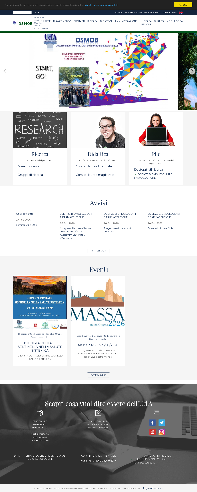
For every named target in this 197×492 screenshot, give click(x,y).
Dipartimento (62, 21)
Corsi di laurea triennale (94, 166)
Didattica (106, 21)
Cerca (36, 12)
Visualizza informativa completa (101, 4)
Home (47, 21)
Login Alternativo (153, 488)
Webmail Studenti (152, 12)
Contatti (79, 21)
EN (181, 12)
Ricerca (92, 21)
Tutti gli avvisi (98, 251)
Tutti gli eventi (98, 375)
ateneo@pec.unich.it (101, 424)
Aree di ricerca (29, 166)
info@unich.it (101, 421)
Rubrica (166, 12)
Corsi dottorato (25, 213)
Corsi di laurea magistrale (95, 175)
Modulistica (175, 21)
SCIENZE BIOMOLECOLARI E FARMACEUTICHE (151, 461)
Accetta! (183, 4)
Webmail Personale (133, 12)
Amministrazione (126, 21)
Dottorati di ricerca (148, 169)
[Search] (22, 12)
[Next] (192, 71)
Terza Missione (146, 23)
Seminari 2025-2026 (26, 225)
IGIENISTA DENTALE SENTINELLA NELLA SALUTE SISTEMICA (40, 346)
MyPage (118, 12)
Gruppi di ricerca (30, 175)
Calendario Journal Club (160, 228)
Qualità (159, 21)
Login (174, 12)
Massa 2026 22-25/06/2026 (98, 345)
